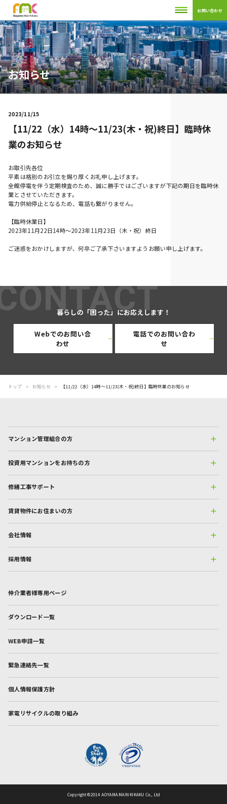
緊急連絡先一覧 (28, 665)
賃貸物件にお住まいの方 (112, 511)
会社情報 (112, 535)
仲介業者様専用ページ (37, 593)
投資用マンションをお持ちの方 (112, 462)
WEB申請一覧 (26, 641)
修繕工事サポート (112, 487)
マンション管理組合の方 (112, 438)
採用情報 (112, 559)
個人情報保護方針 (31, 689)
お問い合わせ (209, 10)
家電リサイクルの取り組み (43, 713)
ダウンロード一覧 (31, 617)
